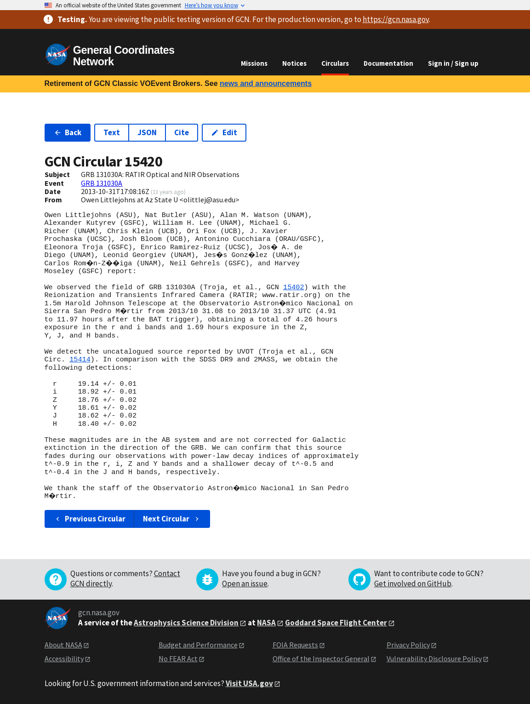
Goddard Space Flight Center (336, 623)
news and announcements (266, 83)
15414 (80, 359)
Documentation (388, 63)
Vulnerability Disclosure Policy (434, 658)
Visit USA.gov (249, 683)
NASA (266, 623)
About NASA (63, 644)
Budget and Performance (198, 644)
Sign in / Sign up (453, 63)
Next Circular (172, 519)
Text (111, 132)
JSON (147, 132)
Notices (294, 63)
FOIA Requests (295, 644)
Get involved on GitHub (412, 583)
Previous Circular (90, 519)
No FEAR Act (178, 658)
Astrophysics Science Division (186, 623)
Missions (254, 63)
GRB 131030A (101, 183)
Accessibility (64, 658)
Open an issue (245, 583)
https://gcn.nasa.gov (396, 19)
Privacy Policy (408, 644)
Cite (181, 132)
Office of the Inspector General (321, 658)
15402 (293, 287)
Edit (224, 132)
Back (68, 132)
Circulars (335, 63)
